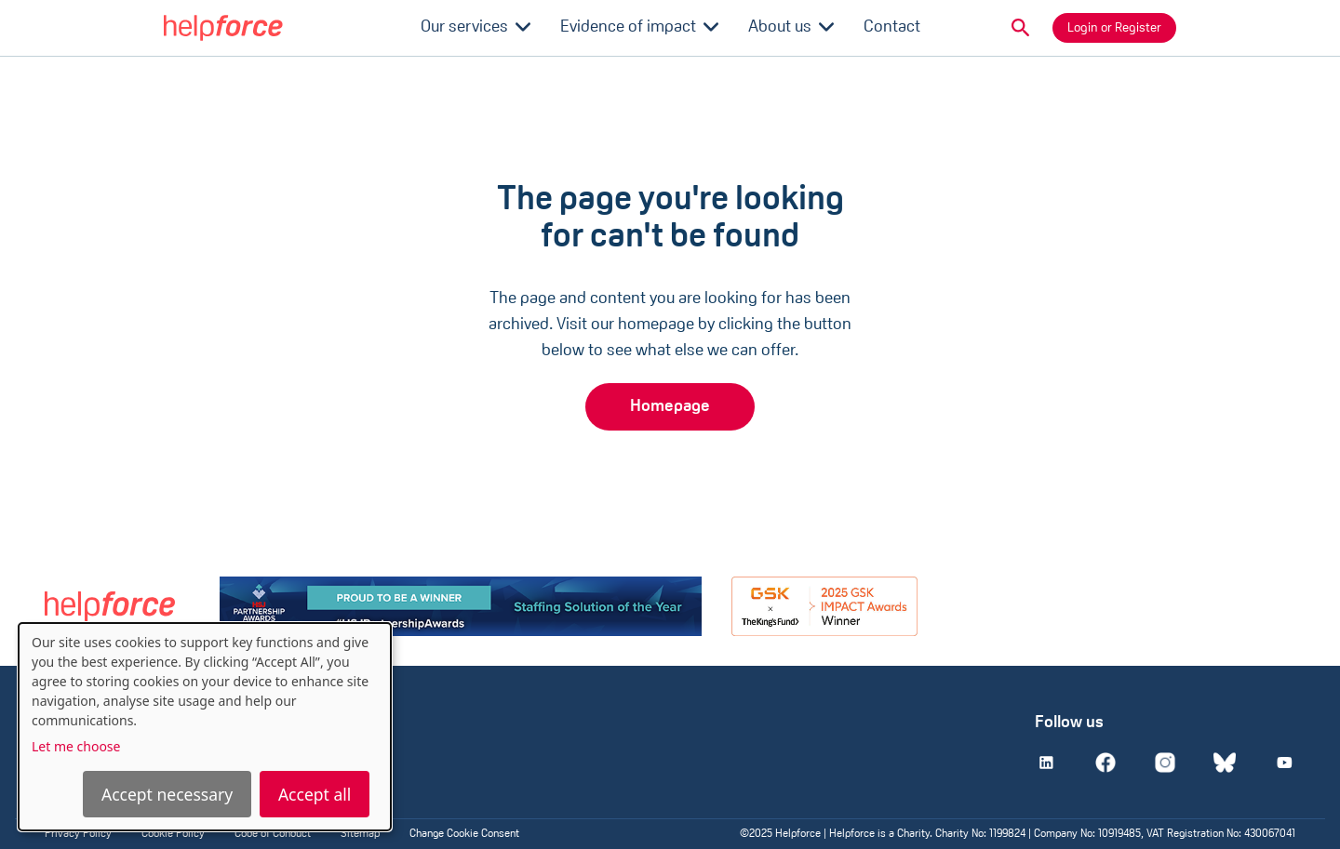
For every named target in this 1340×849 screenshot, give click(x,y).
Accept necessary (167, 794)
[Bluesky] (1224, 762)
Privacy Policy (78, 834)
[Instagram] (1165, 762)
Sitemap (360, 834)
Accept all (314, 794)
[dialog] (205, 726)
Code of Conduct (272, 834)
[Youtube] (1284, 762)
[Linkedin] (1046, 762)
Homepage (670, 407)
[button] (1021, 28)
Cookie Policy (173, 834)
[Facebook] (1105, 762)
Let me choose (76, 746)
